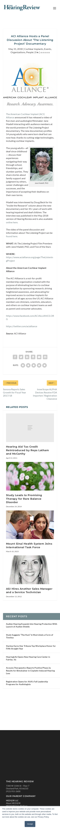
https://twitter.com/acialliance (21, 326)
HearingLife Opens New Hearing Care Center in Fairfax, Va (28, 658)
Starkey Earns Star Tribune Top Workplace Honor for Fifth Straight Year (31, 647)
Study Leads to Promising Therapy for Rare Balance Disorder (24, 499)
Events (47, 48)
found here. (12, 236)
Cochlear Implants (33, 48)
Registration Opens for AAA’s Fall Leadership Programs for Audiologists (27, 683)
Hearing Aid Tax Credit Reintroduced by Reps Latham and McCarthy (27, 450)
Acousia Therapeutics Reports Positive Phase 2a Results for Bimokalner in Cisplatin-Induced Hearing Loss (30, 670)
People (29, 52)
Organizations (18, 52)
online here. (12, 222)
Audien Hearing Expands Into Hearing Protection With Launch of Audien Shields (31, 625)
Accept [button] (30, 824)
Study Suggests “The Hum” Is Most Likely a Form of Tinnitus (29, 636)
